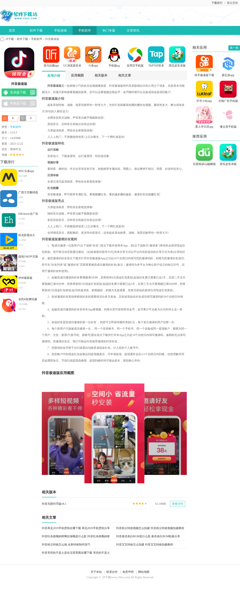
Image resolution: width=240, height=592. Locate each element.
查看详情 (177, 503)
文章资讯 (133, 30)
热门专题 (108, 30)
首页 (12, 30)
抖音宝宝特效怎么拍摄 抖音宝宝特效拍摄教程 (144, 544)
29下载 (9, 39)
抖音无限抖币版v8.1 (54, 503)
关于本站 (96, 571)
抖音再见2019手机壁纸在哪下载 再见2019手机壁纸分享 (76, 528)
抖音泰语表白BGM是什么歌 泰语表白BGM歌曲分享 (148, 536)
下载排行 (217, 2)
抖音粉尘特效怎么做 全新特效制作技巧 (66, 544)
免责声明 (128, 571)
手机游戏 (60, 30)
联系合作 (112, 571)
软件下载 (36, 30)
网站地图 (143, 571)
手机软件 (84, 30)
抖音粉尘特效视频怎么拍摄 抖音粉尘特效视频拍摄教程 (150, 528)
